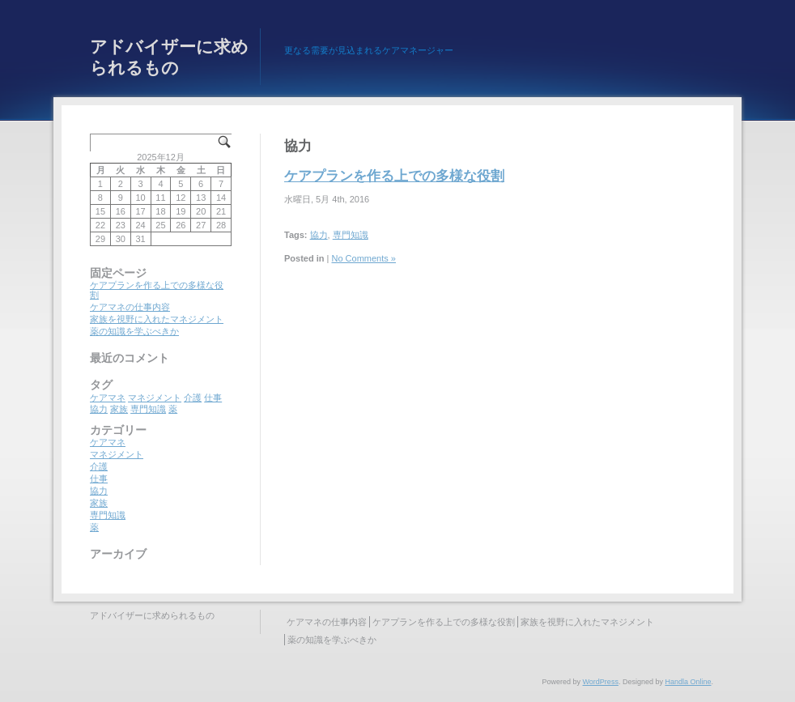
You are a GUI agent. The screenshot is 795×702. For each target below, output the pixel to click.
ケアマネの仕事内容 (130, 307)
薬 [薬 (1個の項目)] (172, 409)
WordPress (601, 682)
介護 (99, 466)
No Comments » (364, 258)
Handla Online (688, 682)
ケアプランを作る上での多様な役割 (394, 176)
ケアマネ (107, 442)
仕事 (99, 478)
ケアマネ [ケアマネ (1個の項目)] (107, 397)
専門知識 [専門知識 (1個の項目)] (148, 409)
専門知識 (350, 235)
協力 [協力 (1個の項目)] (99, 409)
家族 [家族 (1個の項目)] (119, 409)
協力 (319, 235)
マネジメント (116, 454)
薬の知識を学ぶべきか (134, 331)
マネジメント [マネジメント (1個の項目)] (154, 397)
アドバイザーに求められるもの (169, 57)
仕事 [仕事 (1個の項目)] (213, 397)
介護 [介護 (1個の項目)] (193, 397)
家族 (99, 503)
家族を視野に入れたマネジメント (156, 319)
